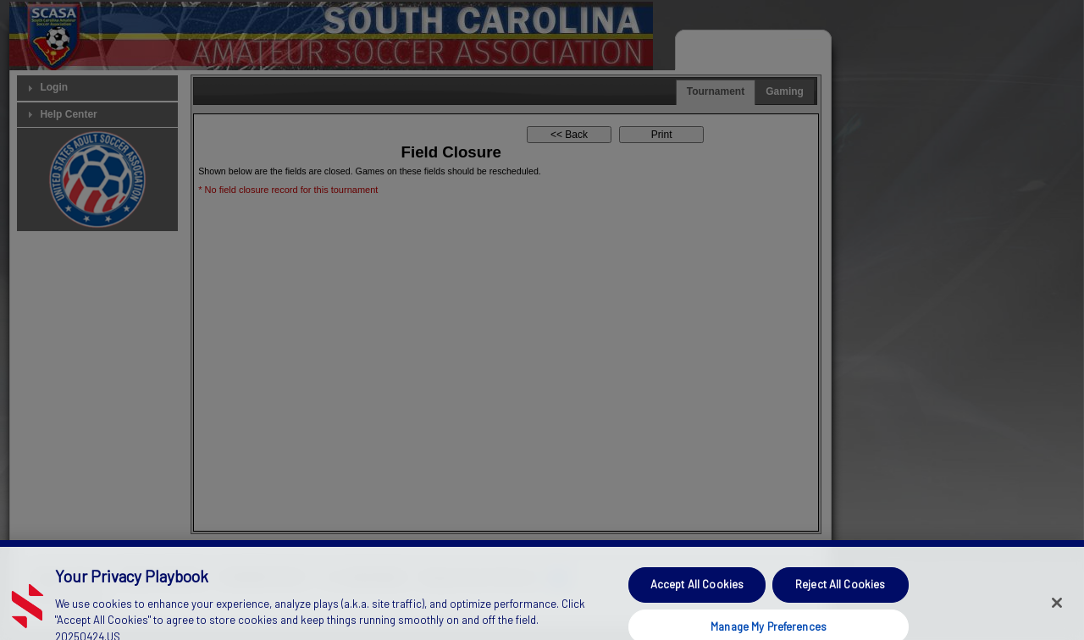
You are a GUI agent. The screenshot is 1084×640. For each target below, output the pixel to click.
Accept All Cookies (697, 592)
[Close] (1057, 610)
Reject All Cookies (840, 592)
